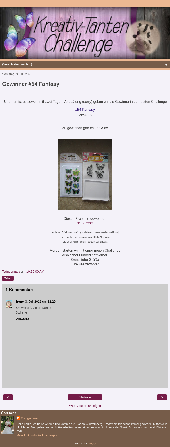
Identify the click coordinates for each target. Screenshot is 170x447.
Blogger (92, 443)
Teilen (7, 278)
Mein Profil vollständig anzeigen (37, 435)
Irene (20, 301)
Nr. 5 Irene (84, 223)
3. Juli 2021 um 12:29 (40, 301)
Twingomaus (29, 418)
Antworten (23, 318)
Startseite (85, 397)
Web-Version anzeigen (85, 406)
